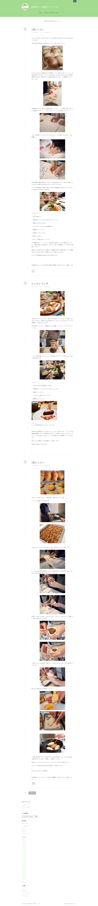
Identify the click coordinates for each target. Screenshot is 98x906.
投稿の (24, 890)
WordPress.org (25, 895)
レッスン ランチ (41, 283)
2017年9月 (24, 854)
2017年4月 (24, 866)
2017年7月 (24, 858)
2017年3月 (24, 868)
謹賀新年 (24, 830)
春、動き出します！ (26, 825)
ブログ (23, 808)
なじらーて (42, 242)
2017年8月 (24, 856)
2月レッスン (38, 29)
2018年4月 (24, 841)
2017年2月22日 (35, 286)
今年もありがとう (26, 832)
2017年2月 (24, 871)
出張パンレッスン (26, 827)
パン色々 (24, 805)
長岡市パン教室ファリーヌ (45, 6)
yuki (41, 31)
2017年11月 (24, 849)
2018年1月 (24, 844)
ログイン (24, 887)
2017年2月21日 (35, 464)
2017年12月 (24, 846)
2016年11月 (24, 878)
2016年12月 (24, 876)
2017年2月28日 (35, 31)
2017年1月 (24, 873)
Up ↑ (75, 902)
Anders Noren (70, 902)
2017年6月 (24, 861)
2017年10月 (24, 851)
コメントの (25, 892)
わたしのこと (25, 809)
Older (32, 792)
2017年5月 (24, 863)
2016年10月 (24, 881)
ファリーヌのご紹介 (26, 803)
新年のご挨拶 (25, 822)
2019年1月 (24, 839)
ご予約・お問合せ (26, 806)
